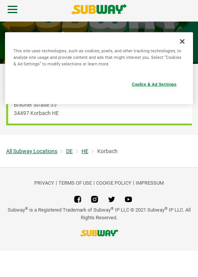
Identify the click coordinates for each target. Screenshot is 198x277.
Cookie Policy (113, 183)
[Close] (182, 41)
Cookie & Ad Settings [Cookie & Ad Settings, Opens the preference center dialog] (154, 84)
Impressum (150, 183)
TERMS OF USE (75, 183)
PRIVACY (44, 183)
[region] (99, 68)
